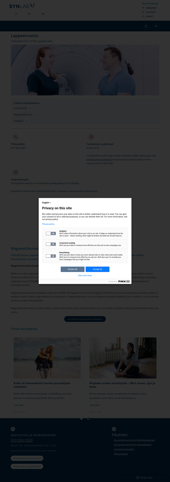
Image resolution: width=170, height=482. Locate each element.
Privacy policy (48, 224)
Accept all (97, 269)
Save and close (85, 275)
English (46, 202)
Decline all (72, 269)
